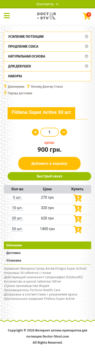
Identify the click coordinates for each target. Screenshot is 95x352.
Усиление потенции (26, 36)
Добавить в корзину (49, 163)
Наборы (15, 76)
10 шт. (17, 208)
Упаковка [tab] (13, 260)
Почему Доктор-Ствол (47, 86)
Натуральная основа (26, 56)
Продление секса (23, 46)
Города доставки (20, 93)
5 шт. (17, 197)
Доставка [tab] (13, 253)
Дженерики (16, 86)
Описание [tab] (14, 245)
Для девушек (19, 66)
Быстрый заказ (49, 176)
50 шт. (17, 229)
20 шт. (17, 218)
